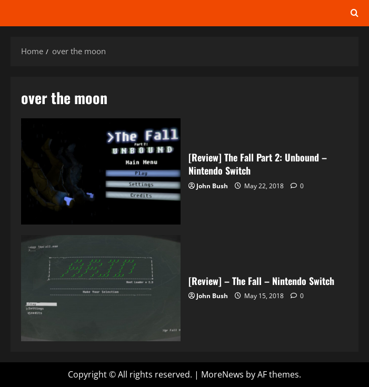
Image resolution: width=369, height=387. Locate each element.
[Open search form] (354, 13)
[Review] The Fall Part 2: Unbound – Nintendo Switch (101, 171)
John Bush (212, 185)
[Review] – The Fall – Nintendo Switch (101, 288)
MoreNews (222, 374)
